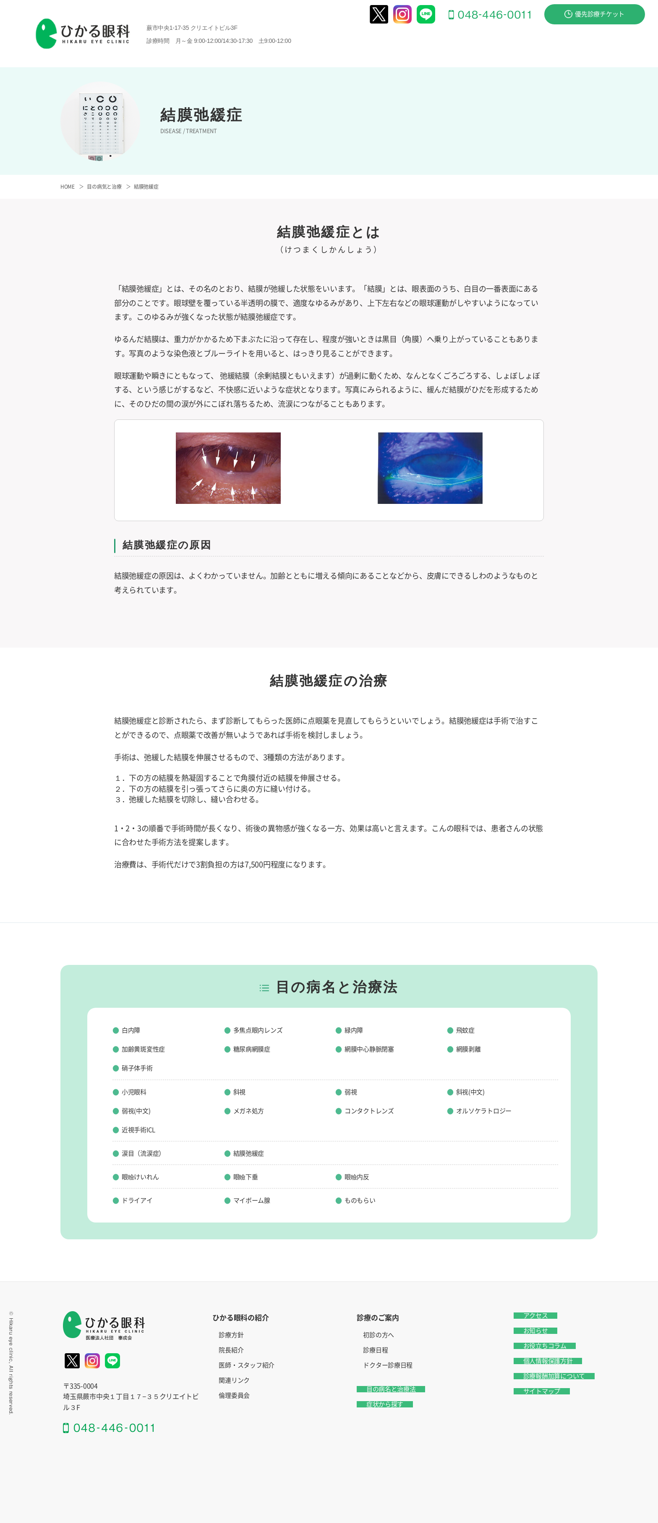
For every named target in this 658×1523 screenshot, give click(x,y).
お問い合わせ (623, 42)
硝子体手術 (140, 1067)
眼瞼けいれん (144, 1176)
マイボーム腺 (255, 1200)
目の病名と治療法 (496, 42)
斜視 (240, 1091)
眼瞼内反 (359, 1176)
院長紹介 (231, 1350)
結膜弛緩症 (252, 1153)
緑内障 (356, 1029)
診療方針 (231, 1335)
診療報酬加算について (544, 1376)
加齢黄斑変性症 (148, 1048)
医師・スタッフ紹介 (246, 1365)
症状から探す (563, 42)
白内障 (133, 1029)
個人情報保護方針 (538, 1361)
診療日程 (375, 1350)
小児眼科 (136, 1091)
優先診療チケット (594, 14)
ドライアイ (140, 1200)
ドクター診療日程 (388, 1365)
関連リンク (234, 1380)
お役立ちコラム (535, 1346)
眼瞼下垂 (248, 1176)
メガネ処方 (252, 1110)
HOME (67, 186)
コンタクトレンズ (374, 1110)
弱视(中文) (139, 1110)
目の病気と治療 (104, 186)
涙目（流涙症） (148, 1153)
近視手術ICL (142, 1129)
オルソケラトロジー (489, 1110)
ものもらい (363, 1200)
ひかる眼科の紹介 (363, 42)
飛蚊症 (467, 1029)
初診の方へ (378, 1335)
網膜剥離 (471, 1048)
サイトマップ (532, 1391)
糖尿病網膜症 (255, 1048)
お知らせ (526, 1331)
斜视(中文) (473, 1091)
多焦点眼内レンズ (263, 1029)
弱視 (352, 1091)
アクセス (630, 56)
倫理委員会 (234, 1395)
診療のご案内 (430, 42)
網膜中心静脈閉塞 (374, 1048)
